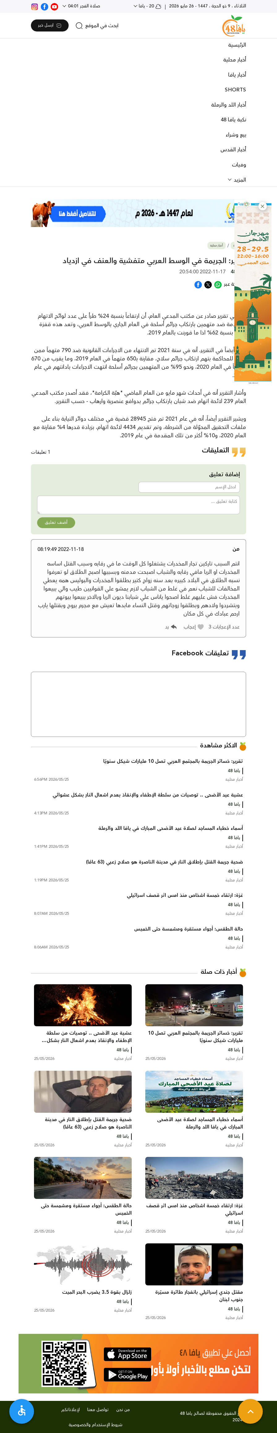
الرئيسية (237, 45)
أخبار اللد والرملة (228, 105)
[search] (97, 26)
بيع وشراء (236, 135)
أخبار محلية (234, 60)
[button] (262, 206)
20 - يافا (149, 6)
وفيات (239, 165)
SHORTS (235, 90)
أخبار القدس (233, 150)
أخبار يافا (237, 75)
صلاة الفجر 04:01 (83, 6)
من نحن (123, 1409)
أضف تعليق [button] (56, 522)
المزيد (239, 180)
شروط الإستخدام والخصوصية (95, 1425)
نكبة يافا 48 (233, 120)
